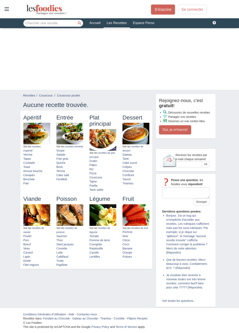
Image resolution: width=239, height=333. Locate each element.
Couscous (95, 177)
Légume (99, 199)
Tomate (94, 236)
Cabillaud (62, 256)
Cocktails (29, 162)
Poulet (27, 236)
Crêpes (127, 167)
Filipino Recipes (137, 318)
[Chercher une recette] (79, 23)
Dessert (132, 117)
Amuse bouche (32, 171)
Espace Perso (143, 23)
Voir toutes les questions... (179, 300)
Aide (71, 314)
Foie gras (62, 158)
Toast (26, 167)
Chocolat (128, 171)
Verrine (27, 154)
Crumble (119, 318)
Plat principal (100, 120)
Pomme (127, 232)
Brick (59, 167)
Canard (28, 252)
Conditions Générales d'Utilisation (44, 314)
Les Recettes (117, 23)
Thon (59, 240)
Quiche (60, 162)
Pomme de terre (99, 240)
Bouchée (29, 179)
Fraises (127, 256)
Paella (93, 185)
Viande (32, 199)
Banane (127, 248)
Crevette (61, 248)
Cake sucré (129, 162)
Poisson (66, 199)
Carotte (94, 252)
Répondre (173, 252)
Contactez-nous (87, 314)
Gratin (93, 161)
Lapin (26, 256)
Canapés (29, 175)
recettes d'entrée (74, 146)
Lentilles (94, 256)
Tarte (125, 158)
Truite (60, 260)
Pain (26, 183)
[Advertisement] (119, 59)
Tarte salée (96, 189)
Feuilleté (61, 179)
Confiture (128, 175)
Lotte (59, 252)
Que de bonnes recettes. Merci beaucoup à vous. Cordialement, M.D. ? (187, 264)
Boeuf (27, 244)
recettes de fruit (139, 228)
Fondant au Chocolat (56, 318)
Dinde (27, 260)
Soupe (60, 150)
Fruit (128, 199)
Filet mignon (31, 264)
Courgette (95, 244)
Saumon (61, 236)
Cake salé (62, 175)
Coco (125, 244)
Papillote (61, 264)
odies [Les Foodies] (26, 8)
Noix (125, 236)
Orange (127, 252)
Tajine (93, 181)
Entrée (64, 117)
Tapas (27, 158)
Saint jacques (65, 244)
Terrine (60, 171)
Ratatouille (96, 248)
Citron (126, 240)
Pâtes (93, 165)
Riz (91, 169)
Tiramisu (127, 183)
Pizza (92, 173)
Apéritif (32, 117)
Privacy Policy (100, 326)
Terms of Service (126, 326)
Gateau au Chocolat (85, 318)
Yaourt (126, 179)
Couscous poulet (68, 95)
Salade (60, 154)
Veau (26, 248)
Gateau (127, 154)
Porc (26, 240)
